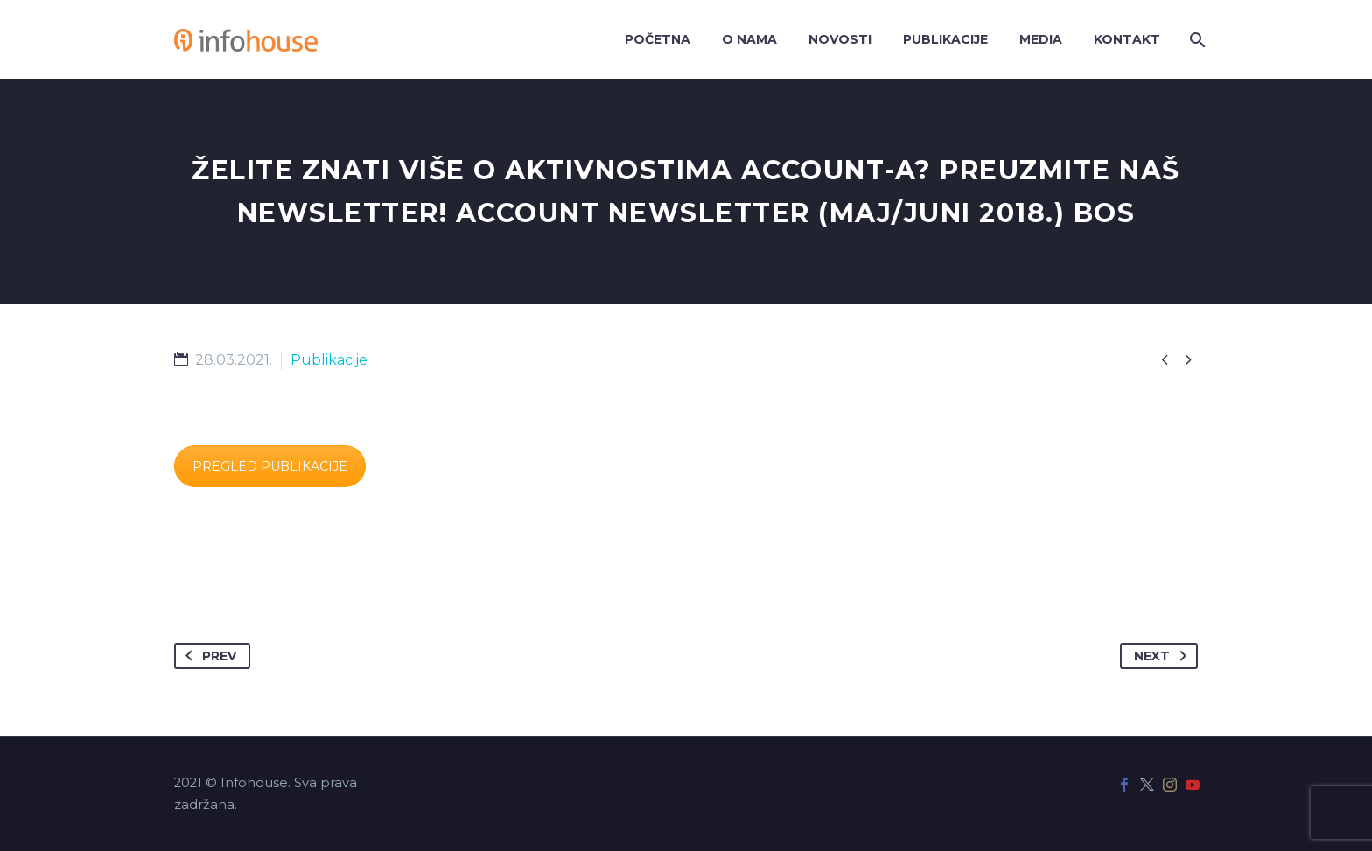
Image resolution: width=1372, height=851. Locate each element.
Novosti (840, 39)
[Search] (1196, 40)
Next (1164, 656)
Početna (657, 39)
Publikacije (945, 39)
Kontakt (1127, 39)
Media (1040, 39)
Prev (207, 656)
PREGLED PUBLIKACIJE (269, 466)
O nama (749, 39)
